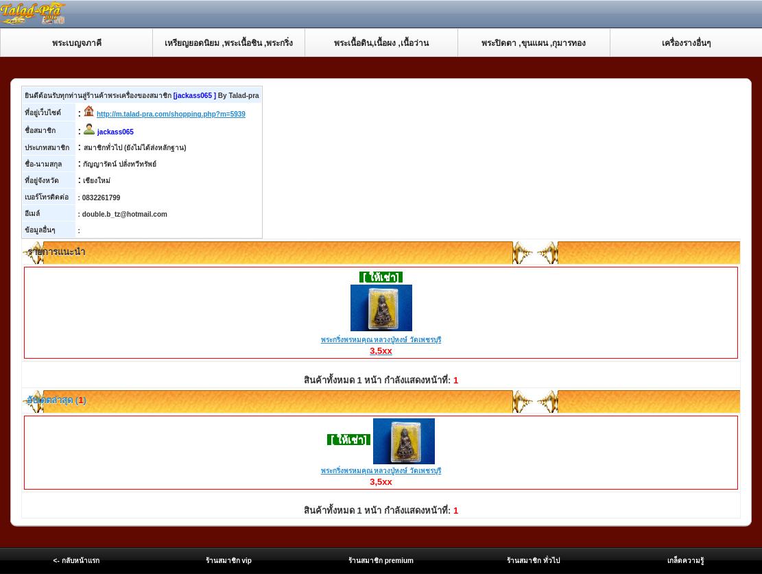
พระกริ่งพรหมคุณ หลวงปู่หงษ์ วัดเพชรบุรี (381, 340)
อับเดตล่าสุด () (55, 400)
